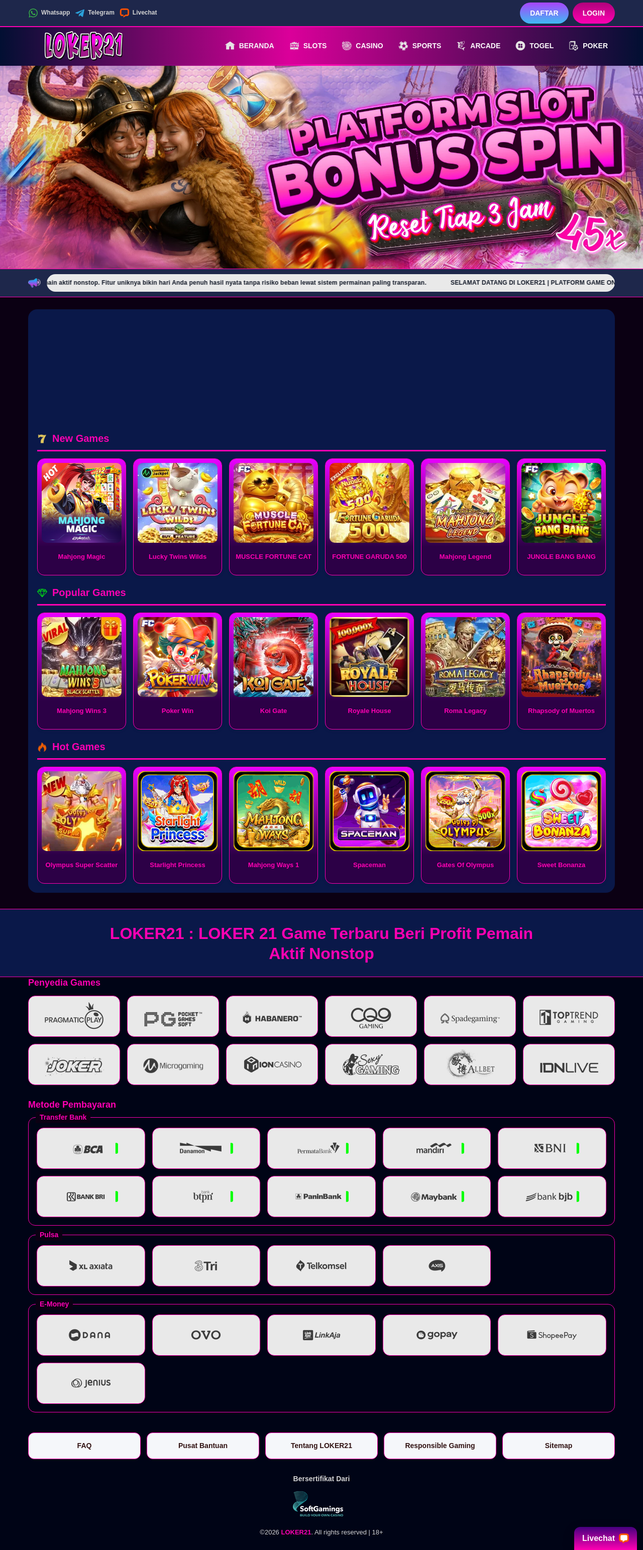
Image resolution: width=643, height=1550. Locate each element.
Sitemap (558, 1446)
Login (594, 13)
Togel (534, 46)
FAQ (84, 1446)
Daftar (544, 13)
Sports (420, 46)
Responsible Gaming (440, 1446)
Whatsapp (49, 13)
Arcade (478, 46)
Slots (308, 46)
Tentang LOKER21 (321, 1446)
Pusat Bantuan (203, 1446)
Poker (588, 46)
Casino (362, 46)
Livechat (138, 13)
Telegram (94, 13)
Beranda (249, 46)
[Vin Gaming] (321, 1504)
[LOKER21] (83, 45)
